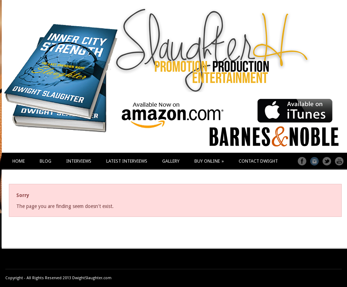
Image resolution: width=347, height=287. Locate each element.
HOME (18, 161)
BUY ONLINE (209, 161)
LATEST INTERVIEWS (126, 161)
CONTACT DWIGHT (258, 161)
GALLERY (171, 161)
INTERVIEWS (78, 161)
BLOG (45, 161)
